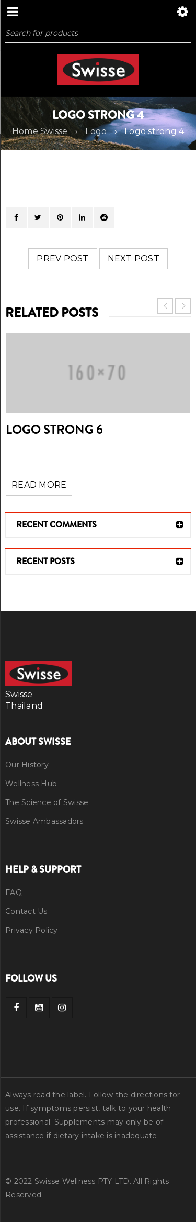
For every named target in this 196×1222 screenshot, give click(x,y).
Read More (38, 485)
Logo (96, 131)
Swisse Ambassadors (44, 821)
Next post (133, 258)
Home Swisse (40, 131)
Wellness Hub (31, 783)
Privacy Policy (31, 930)
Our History (27, 764)
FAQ (13, 892)
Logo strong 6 (54, 429)
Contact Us (26, 911)
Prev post (62, 258)
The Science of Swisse (46, 802)
